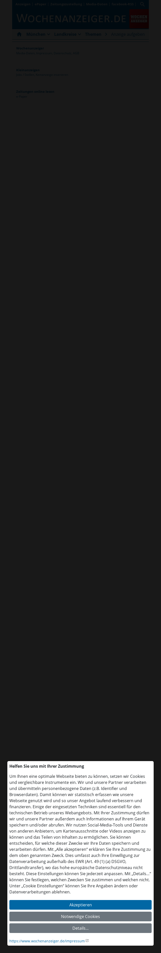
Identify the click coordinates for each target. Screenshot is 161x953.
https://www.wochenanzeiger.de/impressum (47, 941)
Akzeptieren (80, 905)
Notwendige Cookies (80, 916)
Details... (80, 928)
